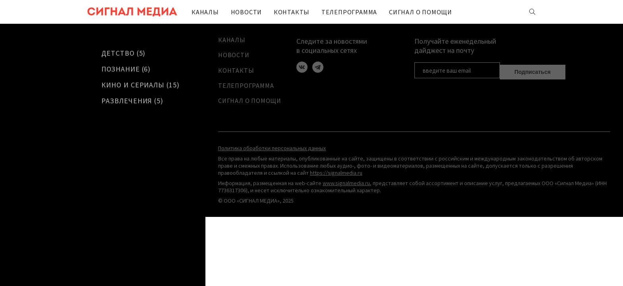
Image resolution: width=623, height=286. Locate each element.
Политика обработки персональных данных (272, 152)
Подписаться (533, 69)
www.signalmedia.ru (346, 187)
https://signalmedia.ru (336, 177)
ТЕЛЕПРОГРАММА (328, 12)
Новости (239, 12)
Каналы (202, 12)
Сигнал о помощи (391, 12)
